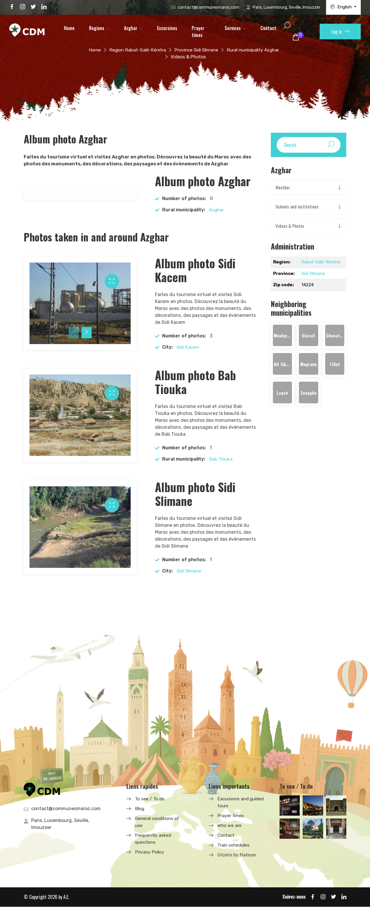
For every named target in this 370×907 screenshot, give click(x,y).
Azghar (130, 28)
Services (233, 28)
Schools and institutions (297, 207)
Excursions (167, 28)
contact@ (208, 7)
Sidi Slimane (190, 571)
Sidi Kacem (188, 347)
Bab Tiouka (221, 459)
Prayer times (198, 31)
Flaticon (248, 855)
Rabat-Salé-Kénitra (320, 262)
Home (69, 28)
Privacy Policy (150, 852)
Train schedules (234, 845)
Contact (268, 28)
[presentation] (74, 332)
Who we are (229, 825)
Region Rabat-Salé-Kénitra (134, 50)
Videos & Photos (290, 226)
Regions (96, 28)
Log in (340, 31)
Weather (283, 187)
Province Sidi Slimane (195, 50)
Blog (140, 808)
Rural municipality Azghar (255, 50)
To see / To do (150, 798)
